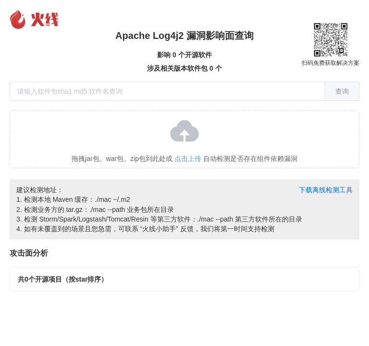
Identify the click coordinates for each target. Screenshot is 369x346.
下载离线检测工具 (326, 190)
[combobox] (184, 91)
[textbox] (167, 91)
